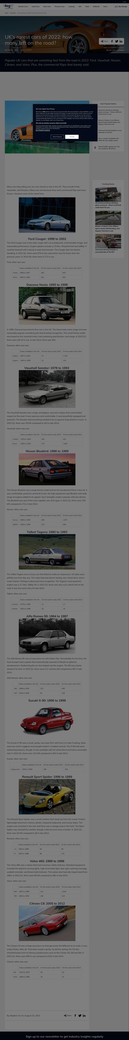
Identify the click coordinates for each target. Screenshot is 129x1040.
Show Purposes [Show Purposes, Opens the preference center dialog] (57, 136)
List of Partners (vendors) (43, 130)
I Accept (72, 136)
